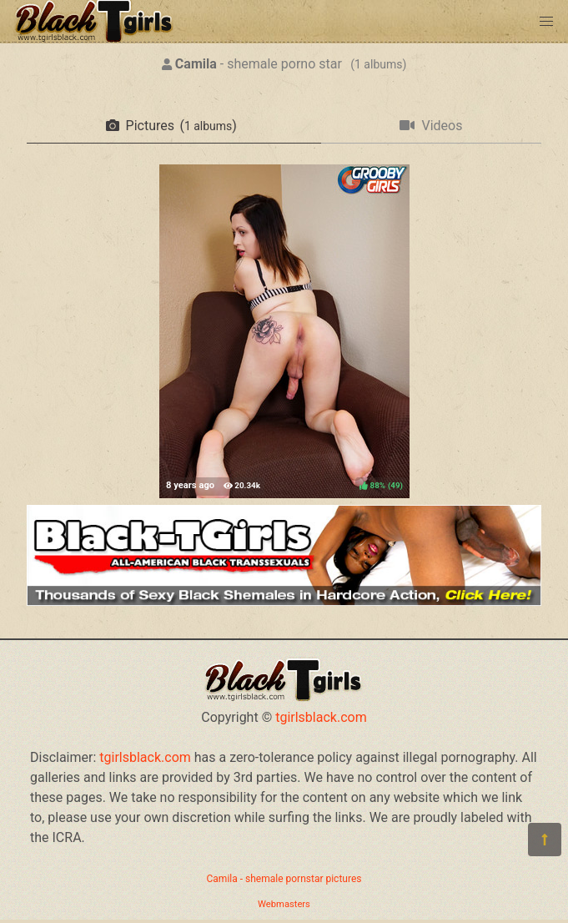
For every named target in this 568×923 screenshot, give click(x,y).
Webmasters (284, 904)
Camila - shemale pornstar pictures (284, 879)
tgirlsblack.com (321, 717)
